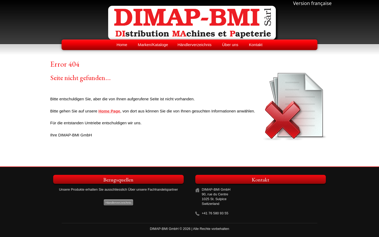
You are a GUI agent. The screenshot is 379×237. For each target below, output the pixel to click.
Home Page (109, 111)
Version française (312, 3)
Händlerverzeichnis (194, 44)
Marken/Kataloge (153, 44)
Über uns (230, 44)
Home (122, 44)
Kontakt (256, 44)
